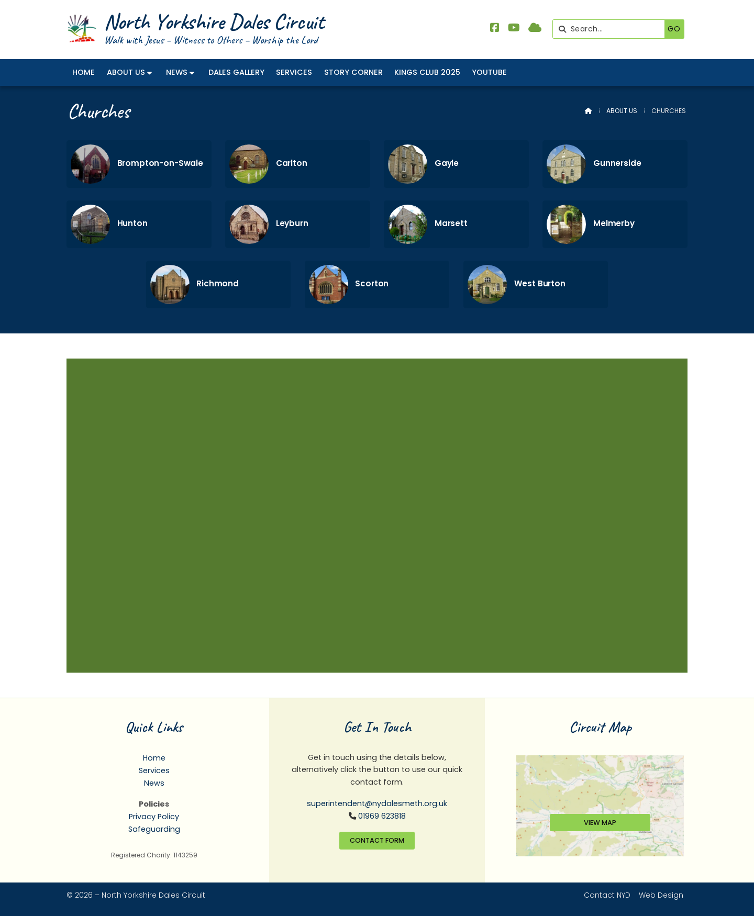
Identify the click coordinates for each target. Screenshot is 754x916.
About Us (621, 110)
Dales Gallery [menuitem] (236, 72)
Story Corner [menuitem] (353, 72)
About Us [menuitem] (126, 72)
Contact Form (377, 840)
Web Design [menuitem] (661, 895)
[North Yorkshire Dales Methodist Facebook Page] (495, 29)
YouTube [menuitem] (489, 72)
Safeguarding (154, 829)
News (154, 783)
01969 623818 (382, 816)
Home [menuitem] (83, 72)
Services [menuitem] (294, 72)
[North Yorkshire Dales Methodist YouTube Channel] (514, 29)
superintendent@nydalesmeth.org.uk (377, 803)
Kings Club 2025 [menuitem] (427, 72)
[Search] (611, 29)
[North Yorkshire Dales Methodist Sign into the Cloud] (534, 29)
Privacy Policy (154, 816)
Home (154, 758)
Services (154, 770)
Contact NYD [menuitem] (607, 895)
